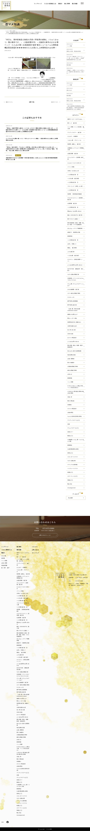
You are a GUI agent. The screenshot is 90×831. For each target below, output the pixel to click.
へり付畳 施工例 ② (73, 174)
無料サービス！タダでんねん (75, 119)
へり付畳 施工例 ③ (73, 240)
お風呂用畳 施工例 (73, 153)
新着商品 (70, 445)
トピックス (35, 546)
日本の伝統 (70, 333)
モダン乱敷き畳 (72, 460)
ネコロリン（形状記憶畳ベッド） (75, 260)
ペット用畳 (70, 382)
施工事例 (67, 3)
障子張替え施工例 (72, 305)
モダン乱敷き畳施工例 (73, 274)
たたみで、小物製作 (73, 136)
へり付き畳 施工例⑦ (73, 255)
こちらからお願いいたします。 (24, 88)
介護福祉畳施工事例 (73, 366)
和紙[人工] (70, 480)
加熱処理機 (4, 565)
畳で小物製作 (71, 362)
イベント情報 (71, 166)
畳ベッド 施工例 (72, 123)
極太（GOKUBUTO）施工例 (75, 215)
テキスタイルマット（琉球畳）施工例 (76, 198)
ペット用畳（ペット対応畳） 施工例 (76, 127)
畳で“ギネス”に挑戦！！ (74, 219)
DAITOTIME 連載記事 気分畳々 (75, 269)
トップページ (38, 3)
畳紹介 (60, 3)
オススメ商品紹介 (72, 408)
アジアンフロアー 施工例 (74, 132)
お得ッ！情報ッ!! (72, 243)
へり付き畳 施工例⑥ (73, 178)
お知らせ (70, 374)
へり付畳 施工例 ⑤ (73, 190)
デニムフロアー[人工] (73, 428)
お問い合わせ (35, 549)
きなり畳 (3, 555)
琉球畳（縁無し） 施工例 (74, 144)
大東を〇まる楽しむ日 (73, 170)
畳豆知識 (74, 3)
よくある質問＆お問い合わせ (75, 265)
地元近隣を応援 (72, 354)
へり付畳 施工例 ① (73, 182)
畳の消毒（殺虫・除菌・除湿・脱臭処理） (76, 346)
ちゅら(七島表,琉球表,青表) (75, 416)
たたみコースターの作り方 (74, 163)
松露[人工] (70, 472)
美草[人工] (70, 453)
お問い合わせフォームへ (45, 535)
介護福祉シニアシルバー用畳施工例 (76, 148)
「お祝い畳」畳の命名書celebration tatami (74, 309)
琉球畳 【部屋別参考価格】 (75, 194)
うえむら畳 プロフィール (74, 140)
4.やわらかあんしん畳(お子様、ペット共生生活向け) (76, 386)
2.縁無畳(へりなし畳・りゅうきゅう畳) (76, 440)
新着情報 (70, 378)
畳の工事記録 (71, 400)
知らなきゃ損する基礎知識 (74, 351)
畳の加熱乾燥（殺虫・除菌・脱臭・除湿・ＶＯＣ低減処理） (76, 223)
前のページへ (9, 102)
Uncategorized (72, 487)
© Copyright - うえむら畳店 (45, 829)
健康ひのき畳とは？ (73, 314)
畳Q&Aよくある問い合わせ (74, 211)
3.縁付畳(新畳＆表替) (73, 449)
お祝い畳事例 (71, 358)
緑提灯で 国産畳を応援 (74, 232)
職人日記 (70, 484)
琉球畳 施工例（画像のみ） (75, 322)
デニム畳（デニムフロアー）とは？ (76, 284)
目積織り (70, 404)
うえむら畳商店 (16, 86)
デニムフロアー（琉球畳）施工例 (76, 158)
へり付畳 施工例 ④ (73, 207)
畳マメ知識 (12, 30)
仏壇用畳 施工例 (72, 203)
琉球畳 (3, 558)
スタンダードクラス (73, 456)
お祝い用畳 (4, 563)
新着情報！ (70, 236)
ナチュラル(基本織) (73, 464)
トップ (7, 30)
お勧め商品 (70, 412)
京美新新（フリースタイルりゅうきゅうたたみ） (76, 279)
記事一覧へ (32, 102)
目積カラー (70, 431)
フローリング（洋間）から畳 (75, 186)
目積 (69, 424)
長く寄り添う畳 (72, 329)
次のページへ (54, 102)
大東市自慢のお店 (72, 326)
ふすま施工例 (71, 251)
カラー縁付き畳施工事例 (74, 293)
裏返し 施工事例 (72, 247)
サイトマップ (35, 553)
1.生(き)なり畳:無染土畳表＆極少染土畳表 (76, 392)
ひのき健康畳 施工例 (73, 289)
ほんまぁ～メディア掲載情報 (75, 228)
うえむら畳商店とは (50, 3)
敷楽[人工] (70, 435)
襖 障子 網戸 (5, 567)
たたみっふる (71, 297)
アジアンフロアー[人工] (74, 420)
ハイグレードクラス (73, 468)
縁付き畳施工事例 (72, 370)
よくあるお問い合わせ (73, 341)
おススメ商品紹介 (72, 337)
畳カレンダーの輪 (72, 318)
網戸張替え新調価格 (73, 301)
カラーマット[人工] (72, 476)
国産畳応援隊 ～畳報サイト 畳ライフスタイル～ (29, 81)
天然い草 (70, 397)
